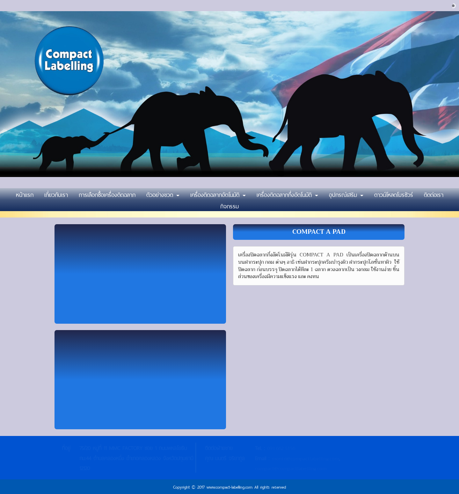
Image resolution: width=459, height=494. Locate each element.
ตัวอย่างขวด (162, 194)
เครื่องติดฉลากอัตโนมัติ (218, 194)
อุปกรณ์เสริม (346, 194)
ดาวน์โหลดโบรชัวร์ (393, 194)
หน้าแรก (24, 194)
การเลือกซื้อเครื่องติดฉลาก (107, 194)
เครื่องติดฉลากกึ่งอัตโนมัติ (287, 194)
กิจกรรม (229, 205)
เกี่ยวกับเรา (56, 194)
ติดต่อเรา (433, 194)
